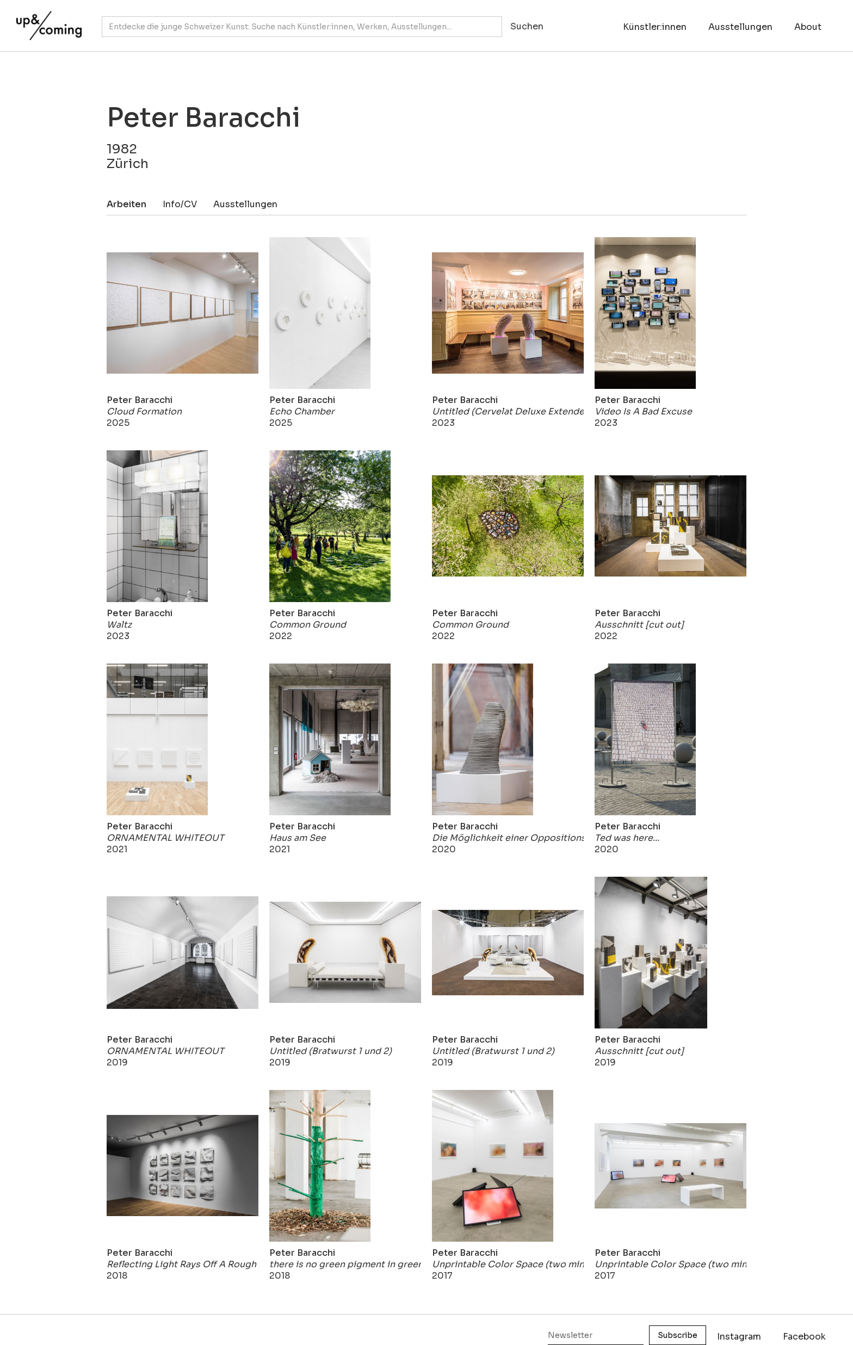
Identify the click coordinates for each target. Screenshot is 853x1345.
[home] (46, 20)
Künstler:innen (655, 27)
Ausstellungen (740, 27)
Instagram (739, 1336)
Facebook (804, 1336)
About (807, 27)
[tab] (135, 204)
